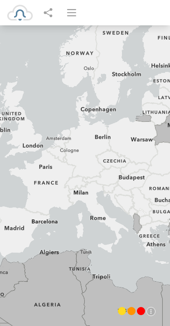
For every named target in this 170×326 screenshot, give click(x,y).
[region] (85, 175)
